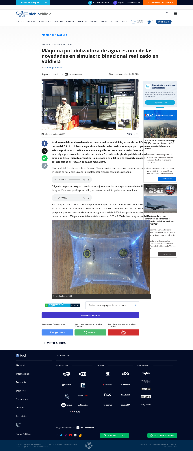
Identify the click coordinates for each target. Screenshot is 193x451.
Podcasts (20, 22)
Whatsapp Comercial (114, 435)
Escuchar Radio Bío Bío (160, 2)
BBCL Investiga (106, 22)
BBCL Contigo (121, 22)
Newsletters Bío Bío (98, 3)
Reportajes (21, 416)
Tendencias (82, 22)
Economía (59, 22)
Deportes (70, 22)
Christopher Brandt (54, 67)
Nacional (31, 22)
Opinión (93, 22)
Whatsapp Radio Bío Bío (162, 435)
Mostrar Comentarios (90, 315)
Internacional (45, 22)
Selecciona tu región (33, 2)
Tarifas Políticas (23, 434)
